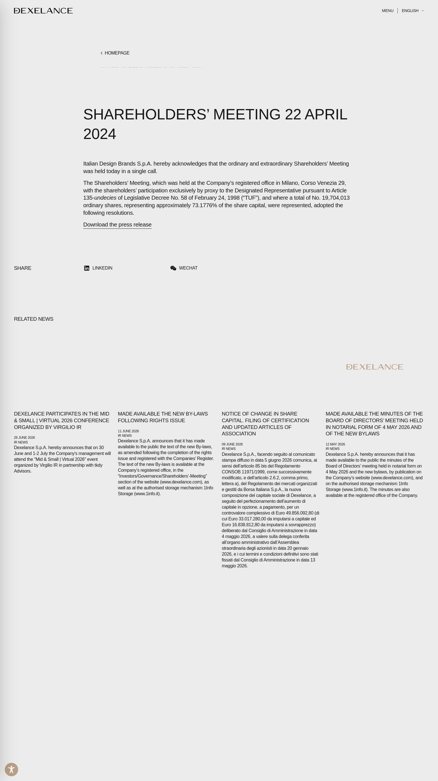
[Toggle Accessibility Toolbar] (11, 769)
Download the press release (117, 224)
